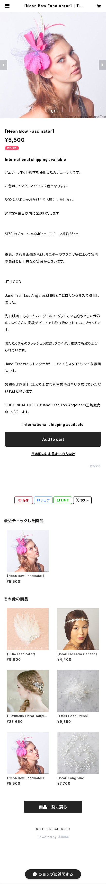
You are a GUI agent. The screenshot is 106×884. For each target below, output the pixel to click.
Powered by (53, 837)
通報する (95, 466)
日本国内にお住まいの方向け (53, 454)
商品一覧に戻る (53, 807)
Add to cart (53, 439)
